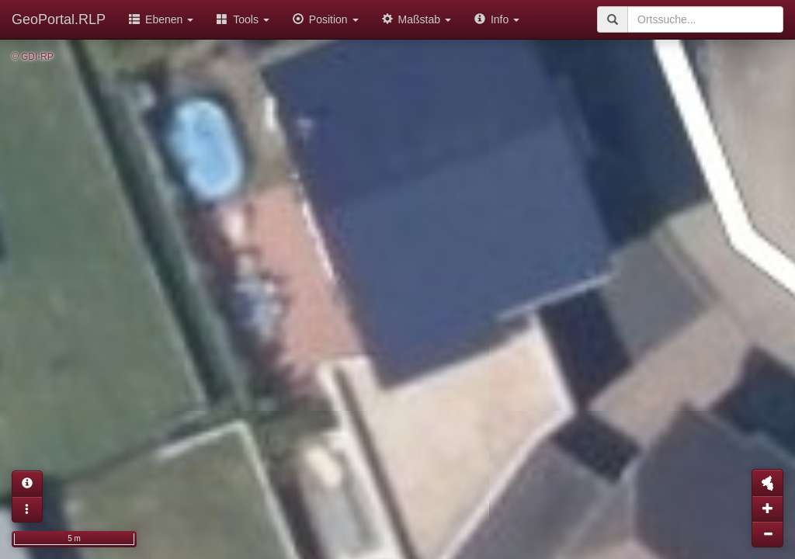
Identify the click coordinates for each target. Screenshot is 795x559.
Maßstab (416, 19)
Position (326, 19)
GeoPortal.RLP (59, 19)
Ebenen (161, 19)
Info (496, 19)
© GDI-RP (33, 56)
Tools (243, 19)
